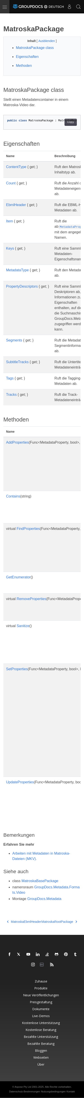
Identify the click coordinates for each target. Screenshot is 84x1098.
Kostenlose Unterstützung (41, 1023)
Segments (14, 340)
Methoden (24, 65)
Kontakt (71, 1091)
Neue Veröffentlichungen (41, 995)
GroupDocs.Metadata (44, 899)
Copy (70, 122)
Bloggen (41, 1050)
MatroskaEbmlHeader (24, 921)
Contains (13, 496)
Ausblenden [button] (47, 41)
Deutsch (54, 7)
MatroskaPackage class (35, 48)
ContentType (16, 167)
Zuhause (41, 981)
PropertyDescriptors (22, 286)
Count (11, 183)
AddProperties (17, 442)
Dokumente (41, 1009)
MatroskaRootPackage (59, 921)
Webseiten (41, 1057)
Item (9, 221)
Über (40, 1064)
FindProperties (28, 529)
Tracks (11, 394)
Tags (10, 378)
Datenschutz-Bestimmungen (24, 1091)
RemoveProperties (31, 599)
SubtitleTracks (17, 362)
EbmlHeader (16, 205)
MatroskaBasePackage (40, 881)
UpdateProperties (20, 782)
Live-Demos (41, 1016)
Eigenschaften (27, 57)
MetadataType (17, 270)
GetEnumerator (18, 577)
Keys (10, 248)
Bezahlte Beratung (40, 1043)
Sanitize (23, 626)
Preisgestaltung (41, 1002)
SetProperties (17, 669)
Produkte (40, 988)
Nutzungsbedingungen (53, 1091)
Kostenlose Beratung (41, 1030)
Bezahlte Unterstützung (41, 1037)
